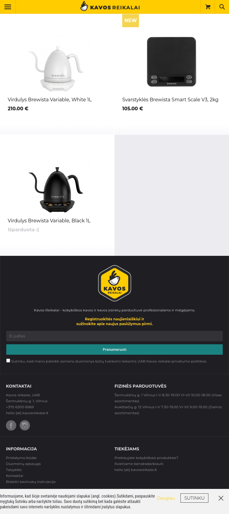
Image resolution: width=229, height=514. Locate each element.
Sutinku (194, 498)
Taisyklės (14, 469)
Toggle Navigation (10, 6)
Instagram (25, 425)
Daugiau (166, 498)
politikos (198, 361)
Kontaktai (14, 475)
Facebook (11, 425)
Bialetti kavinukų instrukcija (30, 481)
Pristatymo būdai (21, 457)
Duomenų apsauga (23, 463)
